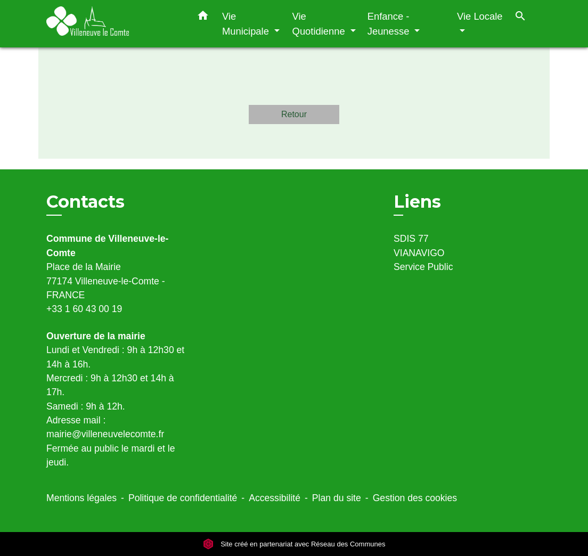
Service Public (423, 266)
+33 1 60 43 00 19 (84, 309)
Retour (294, 114)
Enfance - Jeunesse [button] (390, 24)
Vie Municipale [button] (247, 24)
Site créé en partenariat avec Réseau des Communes (294, 544)
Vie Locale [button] (480, 16)
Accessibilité (274, 498)
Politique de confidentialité (182, 498)
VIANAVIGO (419, 253)
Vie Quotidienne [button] (320, 24)
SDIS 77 (411, 238)
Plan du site (336, 498)
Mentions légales (81, 498)
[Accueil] (112, 24)
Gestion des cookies (415, 498)
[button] (203, 17)
